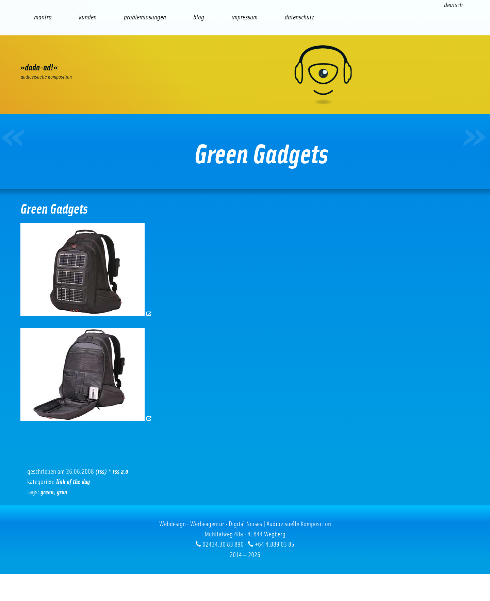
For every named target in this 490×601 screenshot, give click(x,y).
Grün (62, 492)
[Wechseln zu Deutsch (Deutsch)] (453, 5)
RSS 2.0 (120, 471)
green (47, 492)
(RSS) (101, 471)
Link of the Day (73, 482)
